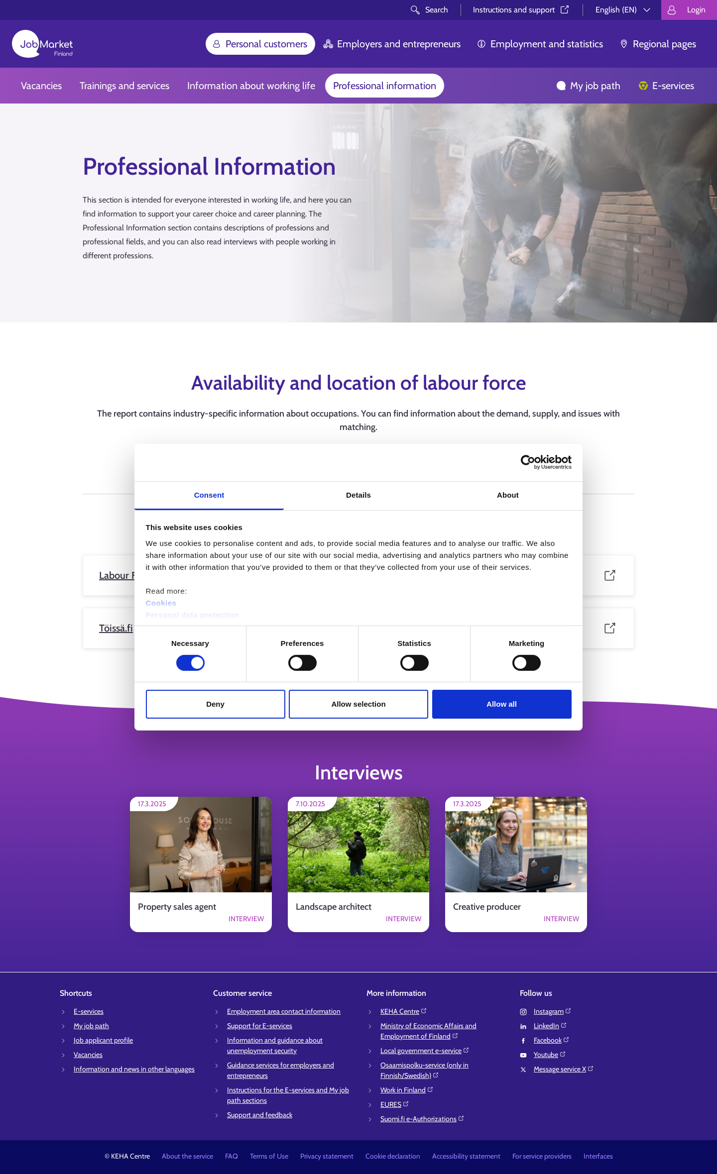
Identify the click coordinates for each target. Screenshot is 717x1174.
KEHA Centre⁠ (403, 1011)
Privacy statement (327, 1156)
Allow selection (358, 704)
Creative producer (487, 906)
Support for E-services (259, 1025)
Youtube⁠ (550, 1054)
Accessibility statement (466, 1156)
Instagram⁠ (553, 1011)
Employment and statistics (540, 44)
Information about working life (251, 86)
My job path (588, 86)
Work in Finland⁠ (407, 1089)
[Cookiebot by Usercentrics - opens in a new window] (528, 462)
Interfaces (598, 1156)
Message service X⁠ (564, 1069)
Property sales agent (177, 906)
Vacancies (41, 86)
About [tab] (508, 494)
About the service (187, 1156)
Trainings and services (124, 86)
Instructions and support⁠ (522, 9)
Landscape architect (333, 906)
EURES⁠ (394, 1104)
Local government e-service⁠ (425, 1050)
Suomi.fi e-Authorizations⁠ (422, 1118)
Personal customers (259, 44)
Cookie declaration (392, 1156)
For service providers (542, 1156)
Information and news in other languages (134, 1069)
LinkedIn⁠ (550, 1025)
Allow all (501, 704)
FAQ (231, 1156)
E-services (666, 86)
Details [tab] (358, 494)
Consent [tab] (209, 494)
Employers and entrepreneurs (392, 44)
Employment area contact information (284, 1011)
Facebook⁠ (552, 1040)
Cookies (161, 602)
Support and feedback (259, 1114)
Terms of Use (269, 1156)
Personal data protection (192, 614)
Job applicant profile (103, 1040)
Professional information (384, 86)
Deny (215, 704)
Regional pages (657, 44)
